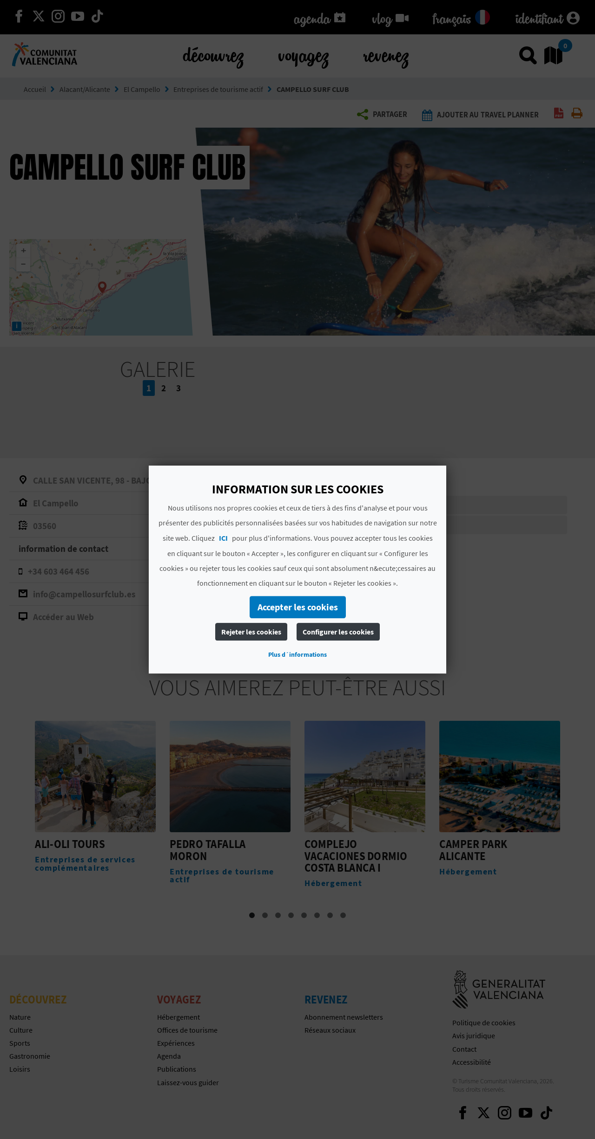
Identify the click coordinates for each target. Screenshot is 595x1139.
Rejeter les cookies (251, 631)
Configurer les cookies (338, 631)
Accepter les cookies (298, 607)
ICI (223, 538)
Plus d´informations (297, 654)
